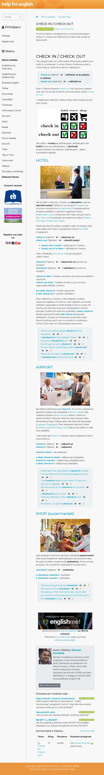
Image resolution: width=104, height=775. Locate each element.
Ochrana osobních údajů (62, 769)
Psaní (5, 121)
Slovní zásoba (9, 138)
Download (7, 94)
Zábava (5, 166)
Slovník (6, 144)
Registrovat (8, 41)
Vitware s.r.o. (54, 766)
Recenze (6, 132)
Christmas (7, 105)
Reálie (5, 127)
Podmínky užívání (38, 769)
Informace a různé (11, 110)
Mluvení (6, 116)
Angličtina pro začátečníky (9, 75)
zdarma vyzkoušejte (65, 640)
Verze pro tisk (87, 731)
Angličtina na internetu (8, 67)
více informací (63, 637)
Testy (4, 149)
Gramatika (7, 99)
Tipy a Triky (8, 155)
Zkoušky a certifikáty (12, 171)
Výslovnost (7, 160)
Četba (5, 88)
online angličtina (68, 631)
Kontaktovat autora (49, 685)
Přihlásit (6, 36)
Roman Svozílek (82, 743)
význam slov (64, 17)
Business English (10, 83)
